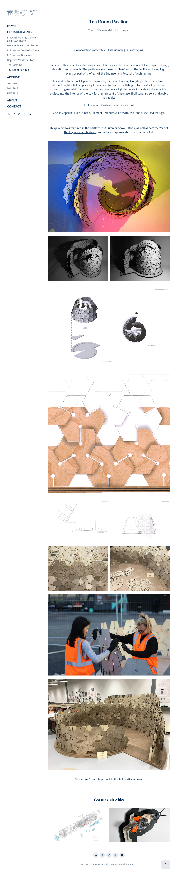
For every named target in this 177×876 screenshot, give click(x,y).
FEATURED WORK (19, 32)
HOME (11, 25)
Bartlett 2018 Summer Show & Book (112, 128)
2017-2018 (12, 93)
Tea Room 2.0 (14, 65)
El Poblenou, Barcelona (19, 55)
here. (139, 779)
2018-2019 (12, 88)
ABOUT (12, 100)
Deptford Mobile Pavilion (20, 60)
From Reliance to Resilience (22, 45)
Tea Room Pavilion (18, 69)
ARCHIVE (13, 77)
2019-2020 (12, 83)
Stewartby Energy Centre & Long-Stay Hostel (22, 39)
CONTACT (14, 106)
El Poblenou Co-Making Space (23, 50)
